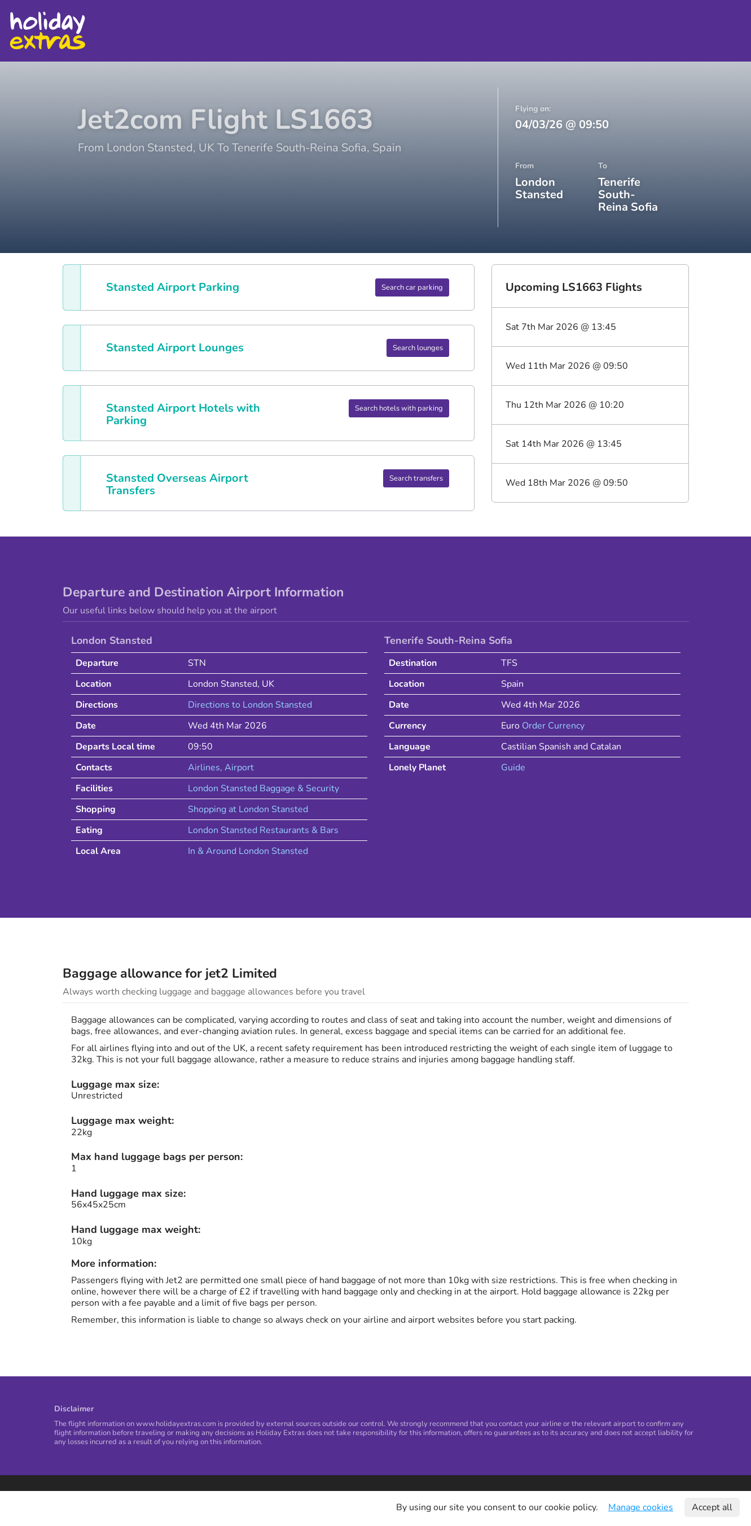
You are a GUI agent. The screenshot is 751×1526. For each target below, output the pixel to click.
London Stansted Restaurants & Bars (263, 830)
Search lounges (418, 348)
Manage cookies (640, 1507)
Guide (513, 767)
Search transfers (416, 478)
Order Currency (553, 726)
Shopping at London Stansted (248, 809)
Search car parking (412, 287)
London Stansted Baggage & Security (263, 788)
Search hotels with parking (399, 408)
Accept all (712, 1507)
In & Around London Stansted (248, 851)
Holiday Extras (47, 31)
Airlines (204, 767)
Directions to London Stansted (250, 705)
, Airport (237, 767)
